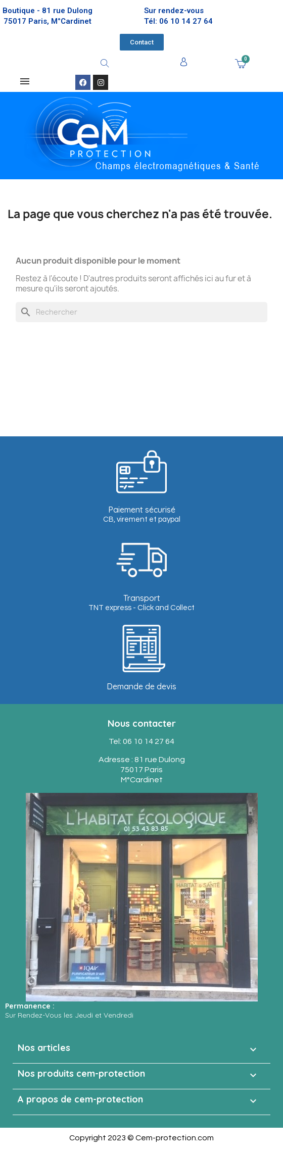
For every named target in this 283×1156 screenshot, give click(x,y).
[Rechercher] (141, 312)
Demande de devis (141, 686)
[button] (142, 42)
